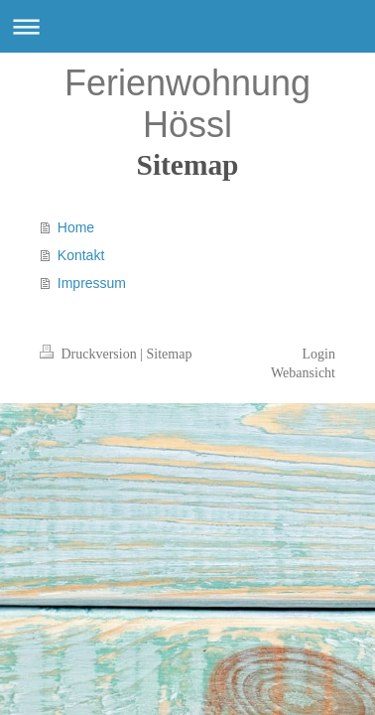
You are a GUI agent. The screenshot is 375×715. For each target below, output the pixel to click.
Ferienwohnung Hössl (187, 104)
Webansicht (303, 372)
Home (76, 227)
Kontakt (81, 255)
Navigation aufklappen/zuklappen (187, 26)
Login (319, 354)
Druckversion (90, 354)
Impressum (92, 283)
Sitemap (169, 354)
